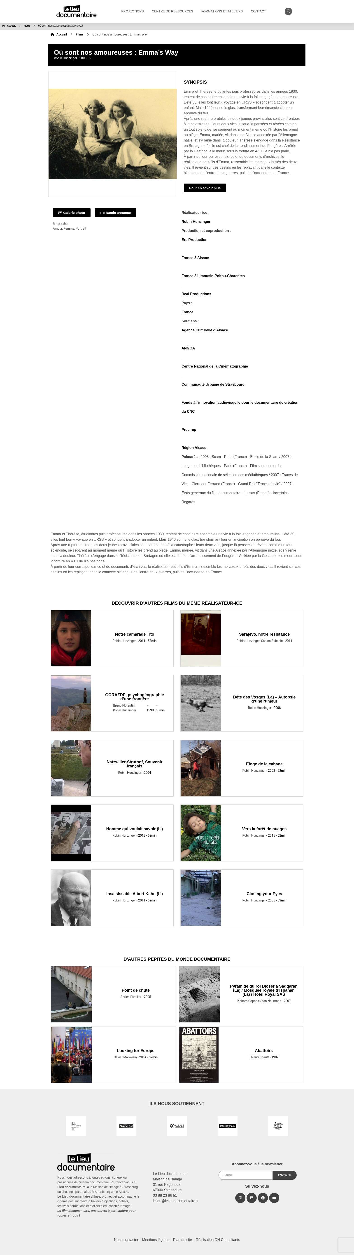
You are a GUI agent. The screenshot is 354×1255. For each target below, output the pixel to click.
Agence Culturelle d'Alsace (205, 330)
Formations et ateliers (223, 11)
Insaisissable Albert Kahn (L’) (134, 894)
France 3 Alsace (195, 258)
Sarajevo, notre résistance (264, 634)
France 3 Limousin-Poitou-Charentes (213, 276)
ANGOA (188, 348)
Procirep (189, 430)
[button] (288, 11)
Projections (133, 11)
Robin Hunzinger (196, 222)
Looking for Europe (135, 1050)
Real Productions (196, 294)
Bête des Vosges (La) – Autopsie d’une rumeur (264, 699)
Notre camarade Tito (134, 634)
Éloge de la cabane (264, 764)
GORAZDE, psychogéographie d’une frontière (134, 697)
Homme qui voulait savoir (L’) (134, 829)
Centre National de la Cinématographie (215, 366)
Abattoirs (264, 1050)
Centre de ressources (174, 11)
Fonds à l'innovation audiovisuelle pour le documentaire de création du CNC (240, 407)
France (187, 312)
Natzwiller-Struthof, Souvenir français (135, 764)
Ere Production (194, 240)
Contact (259, 11)
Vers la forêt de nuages (264, 829)
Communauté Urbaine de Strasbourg (213, 384)
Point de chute (136, 990)
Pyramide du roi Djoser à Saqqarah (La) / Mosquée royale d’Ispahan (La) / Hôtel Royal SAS (264, 990)
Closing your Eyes (264, 894)
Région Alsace (194, 448)
